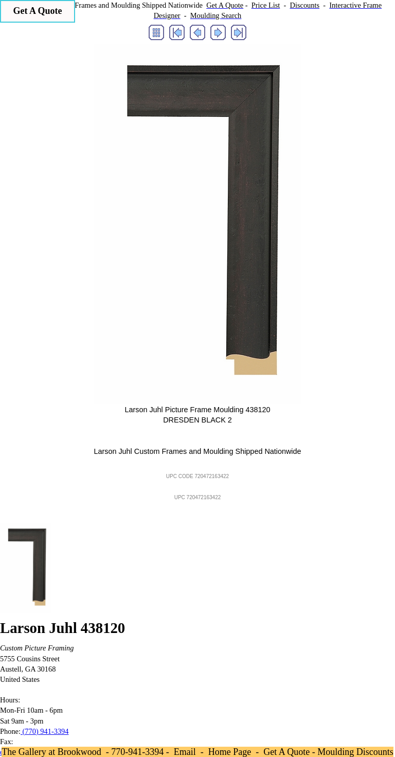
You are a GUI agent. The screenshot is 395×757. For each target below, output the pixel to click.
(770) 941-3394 (45, 731)
